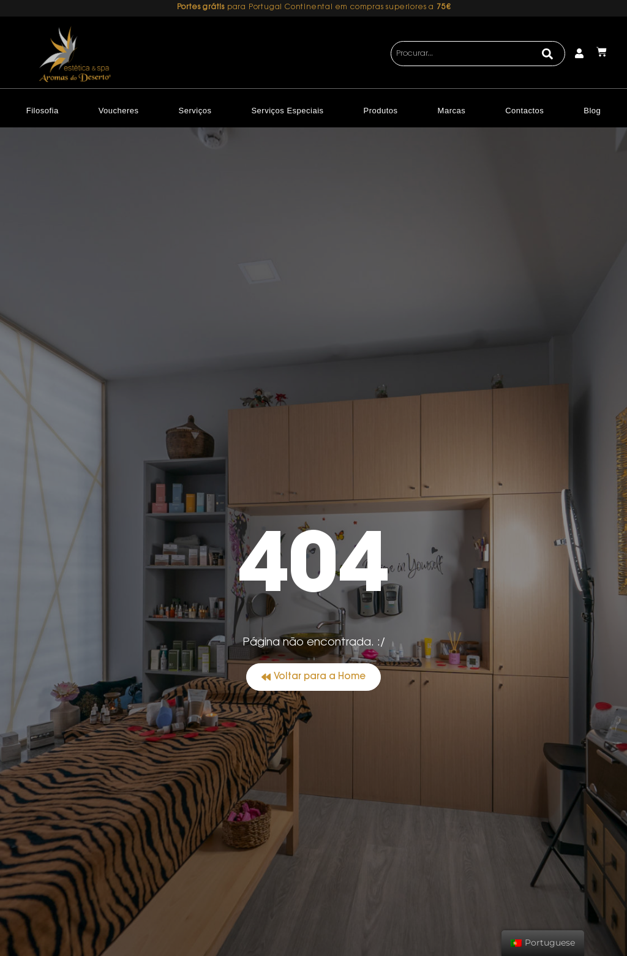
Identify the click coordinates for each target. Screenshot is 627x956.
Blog (592, 110)
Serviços (195, 110)
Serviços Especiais (287, 110)
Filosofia (42, 110)
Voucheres (119, 110)
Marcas (452, 110)
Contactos (524, 110)
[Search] (548, 54)
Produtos (381, 110)
